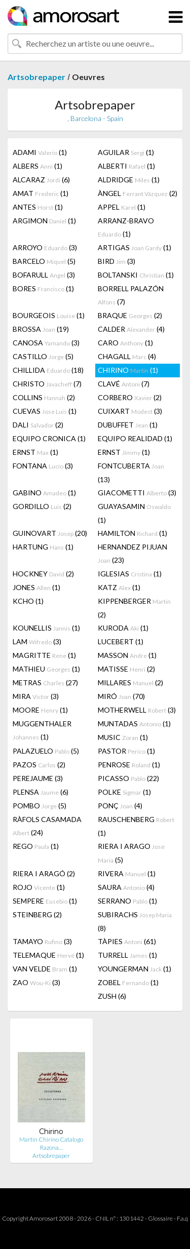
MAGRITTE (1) (44, 655)
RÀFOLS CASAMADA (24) (47, 826)
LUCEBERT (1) (120, 641)
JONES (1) (36, 587)
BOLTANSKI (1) (136, 274)
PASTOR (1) (126, 751)
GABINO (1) (44, 492)
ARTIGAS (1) (134, 247)
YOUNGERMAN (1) (134, 968)
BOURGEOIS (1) (49, 315)
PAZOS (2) (39, 764)
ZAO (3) (36, 982)
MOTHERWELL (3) (137, 710)
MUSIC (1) (123, 737)
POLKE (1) (124, 792)
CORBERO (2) (130, 397)
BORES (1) (43, 288)
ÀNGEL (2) (137, 193)
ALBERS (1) (37, 166)
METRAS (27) (45, 682)
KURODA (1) (123, 627)
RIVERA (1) (127, 873)
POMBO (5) (39, 805)
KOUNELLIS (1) (46, 627)
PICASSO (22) (128, 778)
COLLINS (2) (44, 397)
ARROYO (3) (45, 247)
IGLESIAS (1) (130, 573)
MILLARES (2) (130, 682)
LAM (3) (37, 641)
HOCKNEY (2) (43, 573)
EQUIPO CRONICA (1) (49, 438)
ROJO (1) (39, 887)
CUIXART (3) (130, 411)
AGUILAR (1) (126, 152)
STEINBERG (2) (37, 914)
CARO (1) (125, 342)
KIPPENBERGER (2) (134, 608)
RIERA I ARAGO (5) (131, 853)
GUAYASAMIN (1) (134, 513)
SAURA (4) (126, 887)
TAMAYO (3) (42, 941)
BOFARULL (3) (44, 274)
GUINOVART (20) (50, 533)
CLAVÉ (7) (123, 383)
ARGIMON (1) (44, 220)
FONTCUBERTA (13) (131, 472)
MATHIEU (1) (46, 669)
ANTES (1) (38, 207)
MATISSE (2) (126, 669)
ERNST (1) (35, 452)
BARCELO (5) (44, 261)
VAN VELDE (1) (45, 968)
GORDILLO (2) (42, 506)
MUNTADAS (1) (134, 723)
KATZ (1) (119, 587)
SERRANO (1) (127, 900)
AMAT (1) (40, 193)
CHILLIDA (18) (48, 370)
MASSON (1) (127, 655)
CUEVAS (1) (45, 411)
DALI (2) (38, 424)
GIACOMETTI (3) (137, 492)
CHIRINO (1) (128, 370)
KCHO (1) (28, 601)
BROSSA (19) (41, 329)
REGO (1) (36, 846)
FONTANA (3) (43, 465)
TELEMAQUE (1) (48, 955)
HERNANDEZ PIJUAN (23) (132, 553)
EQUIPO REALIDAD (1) (135, 438)
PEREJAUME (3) (38, 778)
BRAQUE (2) (130, 315)
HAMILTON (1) (132, 533)
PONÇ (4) (120, 805)
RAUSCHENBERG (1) (136, 826)
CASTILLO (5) (43, 356)
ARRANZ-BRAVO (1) (126, 227)
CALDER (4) (131, 329)
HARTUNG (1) (43, 546)
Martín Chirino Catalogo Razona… (51, 1143)
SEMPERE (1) (45, 900)
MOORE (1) (40, 710)
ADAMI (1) (40, 152)
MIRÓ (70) (121, 696)
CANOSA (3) (46, 342)
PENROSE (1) (129, 764)
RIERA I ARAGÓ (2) (44, 873)
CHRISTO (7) (47, 383)
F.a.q (182, 1218)
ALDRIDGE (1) (129, 179)
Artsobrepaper (36, 77)
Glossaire (160, 1218)
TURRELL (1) (127, 955)
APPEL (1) (121, 207)
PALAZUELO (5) (46, 751)
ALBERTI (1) (126, 166)
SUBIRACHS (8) (135, 921)
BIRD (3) (116, 261)
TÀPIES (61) (127, 941)
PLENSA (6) (40, 792)
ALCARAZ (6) (41, 179)
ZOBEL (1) (128, 982)
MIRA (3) (36, 696)
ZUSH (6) (112, 996)
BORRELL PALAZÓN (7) (131, 295)
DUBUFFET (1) (128, 424)
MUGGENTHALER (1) (42, 730)
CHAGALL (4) (127, 356)
